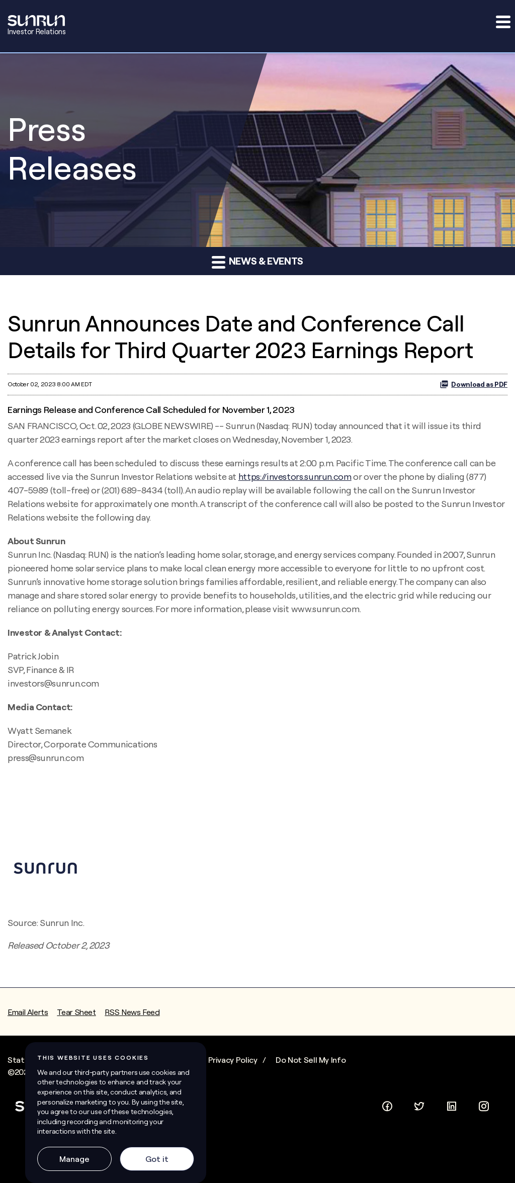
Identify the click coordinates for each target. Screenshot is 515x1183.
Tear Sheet (76, 1012)
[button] (502, 21)
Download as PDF (473, 384)
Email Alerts (28, 1012)
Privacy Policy (233, 1060)
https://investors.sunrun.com (295, 476)
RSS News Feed (132, 1012)
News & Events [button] (257, 262)
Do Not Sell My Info (311, 1060)
